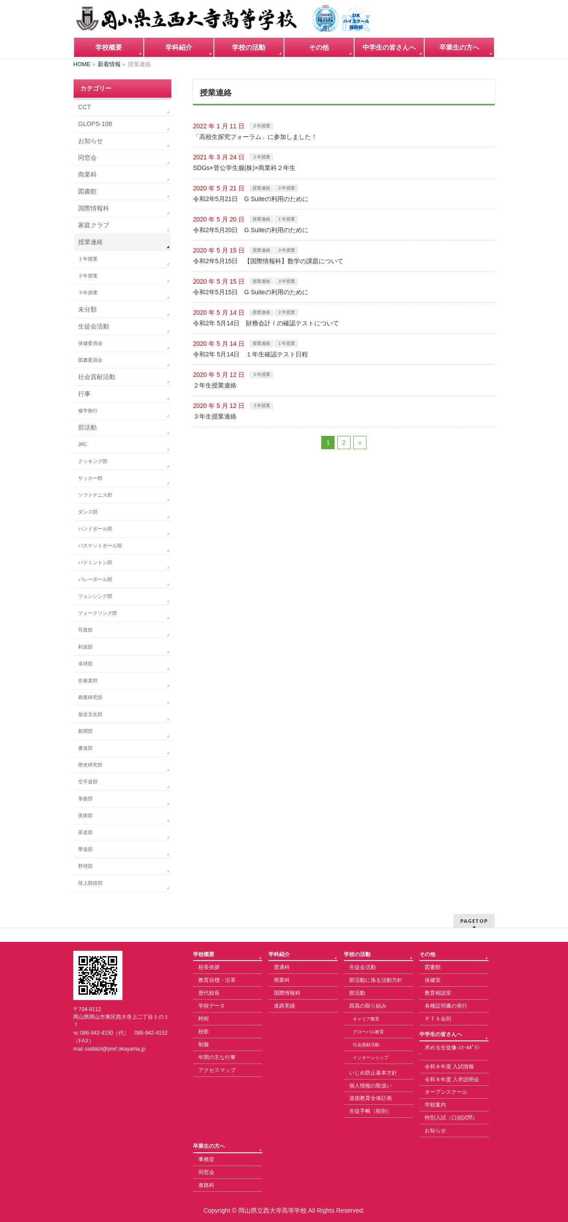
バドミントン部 (95, 562)
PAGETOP (474, 921)
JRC (82, 444)
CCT (84, 107)
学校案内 (435, 1105)
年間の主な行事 (217, 1057)
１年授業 (286, 219)
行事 (84, 393)
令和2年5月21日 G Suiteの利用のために (250, 198)
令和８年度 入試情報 (449, 1067)
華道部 (85, 849)
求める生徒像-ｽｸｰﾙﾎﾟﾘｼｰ (449, 1050)
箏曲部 (85, 798)
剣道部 (85, 646)
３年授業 (286, 250)
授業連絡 (261, 188)
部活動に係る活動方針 (375, 980)
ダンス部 (88, 511)
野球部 (85, 866)
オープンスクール (446, 1092)
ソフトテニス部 (95, 495)
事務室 (206, 1159)
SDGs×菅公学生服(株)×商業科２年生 (244, 167)
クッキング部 (92, 461)
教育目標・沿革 (217, 980)
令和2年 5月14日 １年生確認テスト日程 (250, 354)
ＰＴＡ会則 (438, 1019)
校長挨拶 (209, 967)
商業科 (87, 174)
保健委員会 (90, 343)
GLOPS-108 (95, 123)
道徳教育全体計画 (370, 1098)
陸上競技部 (90, 883)
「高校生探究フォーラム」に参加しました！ (255, 136)
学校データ (211, 1006)
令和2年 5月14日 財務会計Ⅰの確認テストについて (266, 323)
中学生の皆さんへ (440, 1034)
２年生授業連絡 (215, 385)
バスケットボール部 (100, 545)
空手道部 (88, 781)
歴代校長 (209, 993)
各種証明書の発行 (446, 1006)
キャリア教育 (366, 1018)
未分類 (87, 309)
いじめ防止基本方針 (373, 1073)
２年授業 (261, 125)
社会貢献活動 (96, 376)
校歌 (203, 1031)
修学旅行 (88, 410)
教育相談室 (438, 993)
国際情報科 (93, 208)
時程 (203, 1019)
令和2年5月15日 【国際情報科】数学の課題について (268, 261)
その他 (427, 954)
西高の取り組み (368, 1006)
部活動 (87, 427)
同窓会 (87, 157)
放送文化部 (90, 714)
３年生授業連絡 (215, 416)
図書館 (87, 191)
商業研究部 (90, 697)
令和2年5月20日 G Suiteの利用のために (250, 229)
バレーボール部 (95, 579)
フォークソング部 (97, 613)
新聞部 (85, 731)
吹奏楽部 (88, 680)
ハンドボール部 (95, 528)
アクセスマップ (217, 1070)
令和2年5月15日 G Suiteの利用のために (250, 292)
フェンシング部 (95, 596)
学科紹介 (279, 954)
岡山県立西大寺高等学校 (272, 1210)
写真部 (85, 630)
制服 (203, 1044)
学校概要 (203, 954)
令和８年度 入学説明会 (452, 1079)
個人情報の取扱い (370, 1086)
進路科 (206, 1185)
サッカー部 (90, 478)
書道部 (85, 748)
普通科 (282, 967)
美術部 (85, 815)
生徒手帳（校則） (370, 1111)
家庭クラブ (93, 225)
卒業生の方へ (209, 1146)
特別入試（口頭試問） (451, 1118)
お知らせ (90, 140)
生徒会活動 (93, 326)
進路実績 (284, 1006)
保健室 (433, 980)
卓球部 (85, 663)
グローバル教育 (368, 1031)
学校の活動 (357, 954)
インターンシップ (370, 1057)
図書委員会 (90, 360)
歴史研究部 (90, 764)
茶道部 (85, 832)
